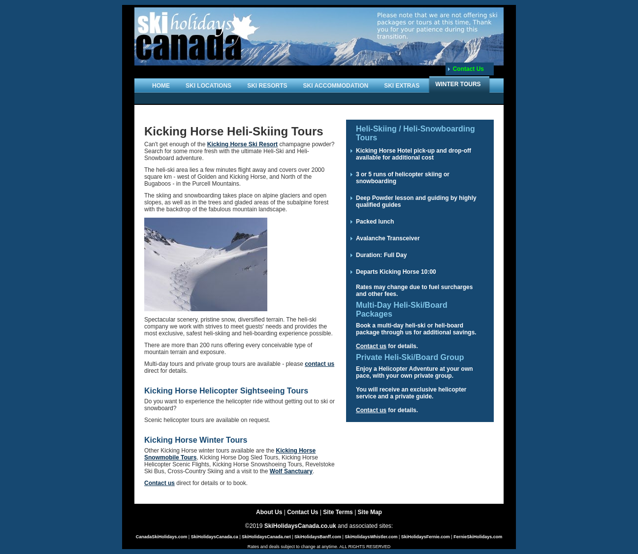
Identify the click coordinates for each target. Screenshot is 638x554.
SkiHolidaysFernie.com (425, 536)
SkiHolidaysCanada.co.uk (300, 525)
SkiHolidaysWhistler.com (371, 536)
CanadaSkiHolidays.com (162, 536)
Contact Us (468, 68)
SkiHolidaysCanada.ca (214, 536)
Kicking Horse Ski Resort (242, 144)
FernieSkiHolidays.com (477, 536)
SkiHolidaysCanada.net (266, 536)
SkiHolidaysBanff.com (317, 536)
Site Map (370, 512)
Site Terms (337, 512)
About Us (269, 512)
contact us (319, 363)
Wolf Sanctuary (291, 471)
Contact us (159, 483)
